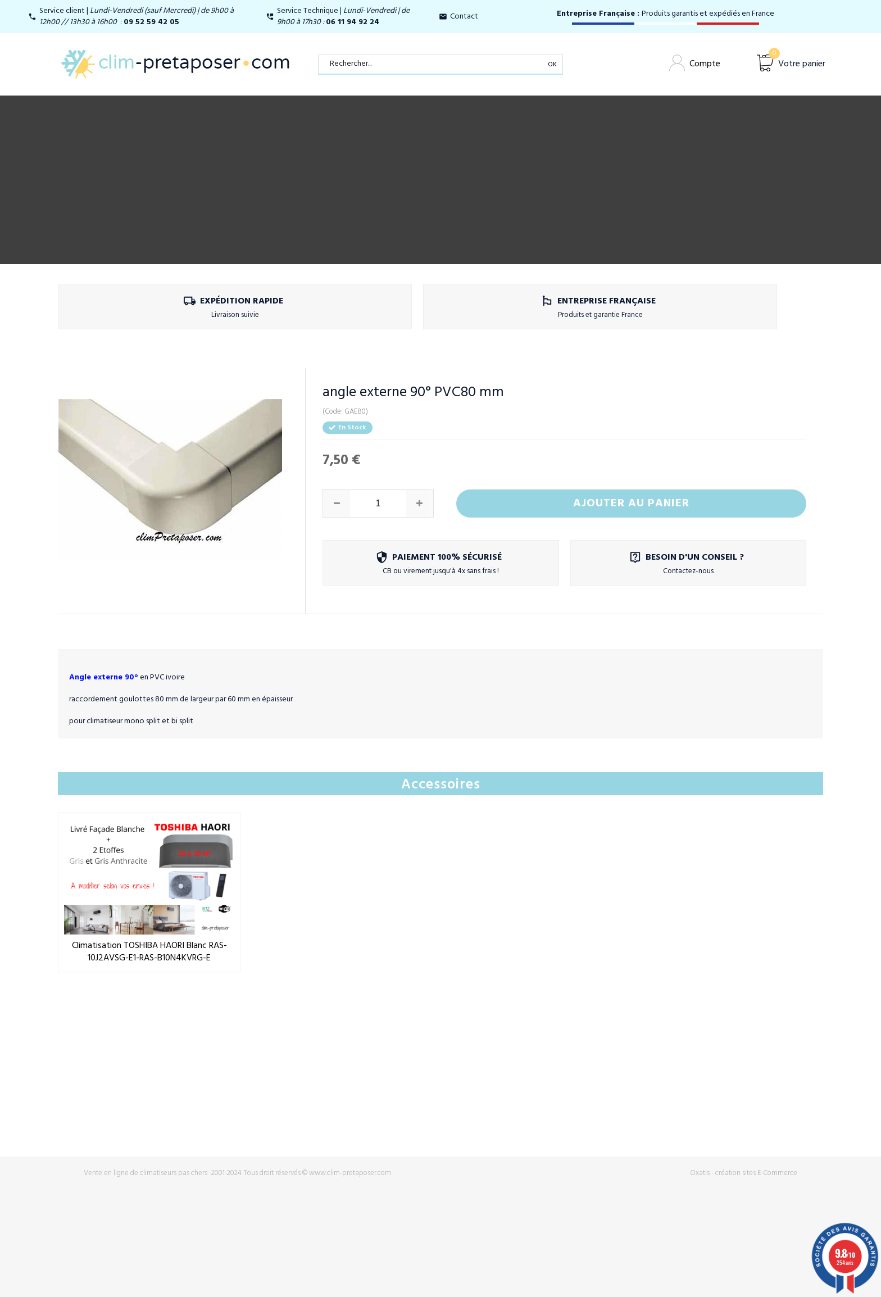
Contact (464, 16)
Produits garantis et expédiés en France (665, 13)
